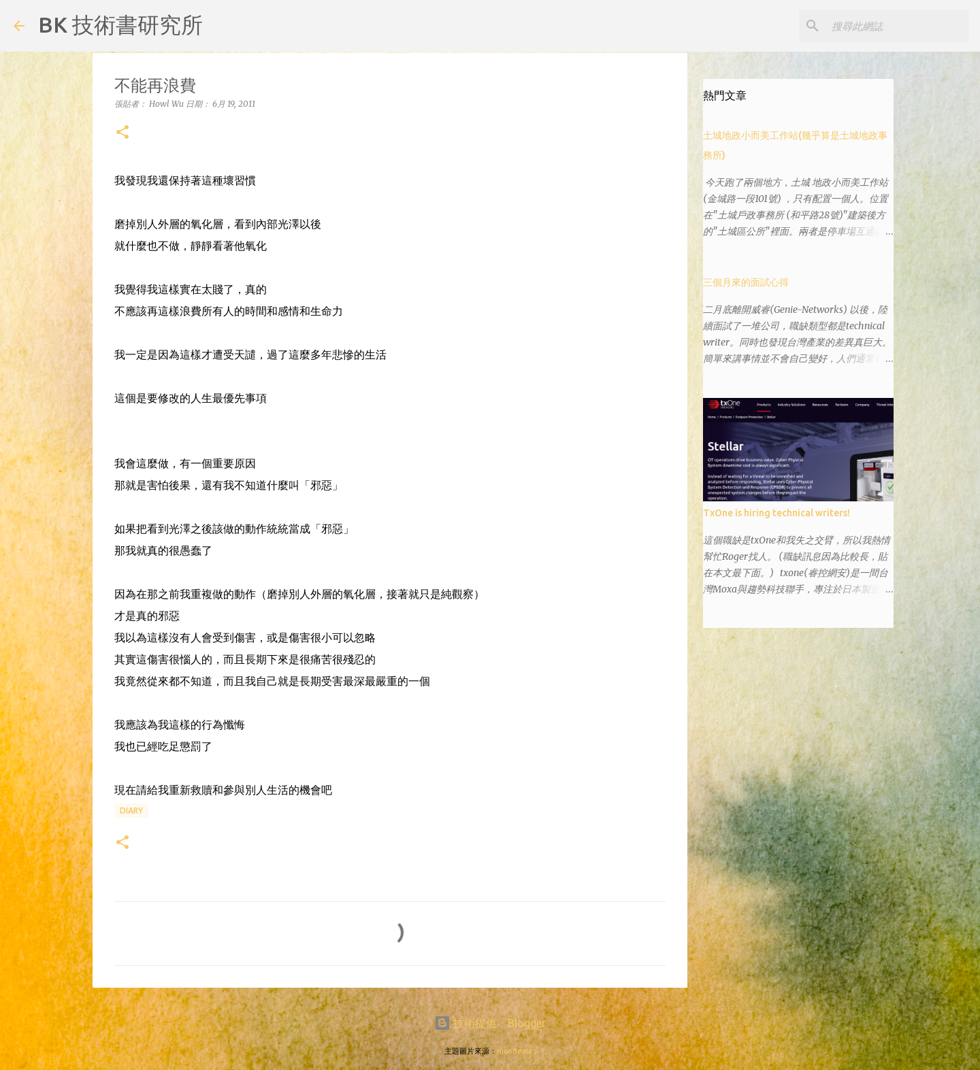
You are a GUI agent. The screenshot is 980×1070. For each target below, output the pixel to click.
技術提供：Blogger (490, 1023)
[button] (122, 133)
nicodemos (516, 1051)
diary (131, 810)
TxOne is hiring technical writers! (776, 512)
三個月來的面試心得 (746, 282)
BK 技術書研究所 (120, 24)
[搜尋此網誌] (897, 26)
